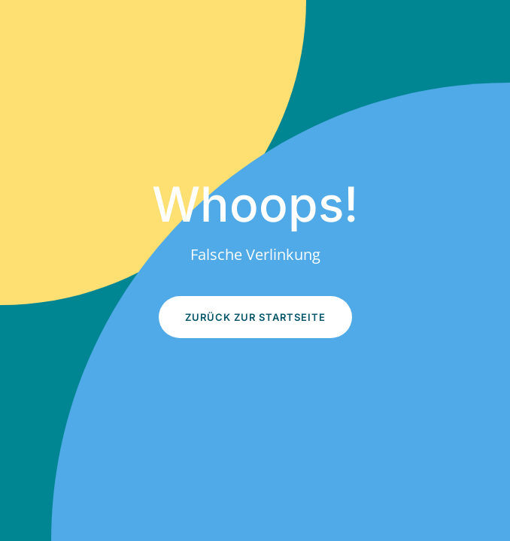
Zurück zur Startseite (255, 317)
